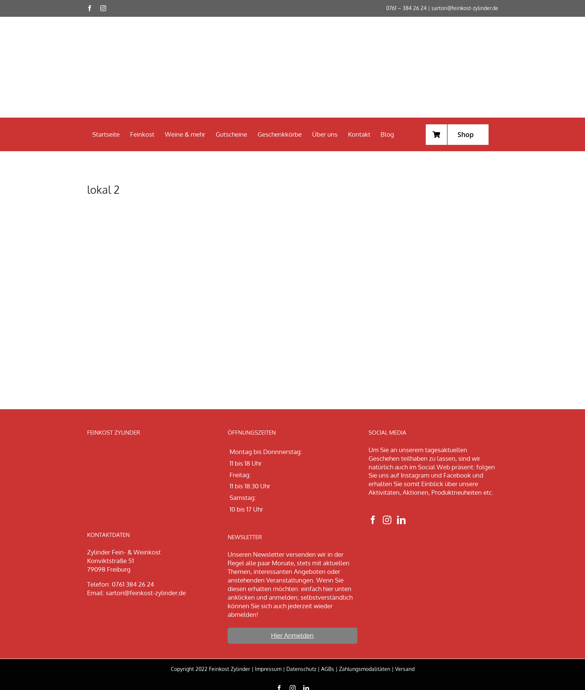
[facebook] (90, 8)
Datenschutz (301, 669)
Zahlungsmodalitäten (364, 669)
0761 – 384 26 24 (406, 8)
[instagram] (103, 8)
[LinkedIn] (401, 520)
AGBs (327, 669)
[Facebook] (373, 520)
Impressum (268, 669)
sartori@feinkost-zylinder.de (464, 8)
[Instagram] (387, 520)
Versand (405, 669)
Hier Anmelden (292, 635)
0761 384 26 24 (133, 584)
